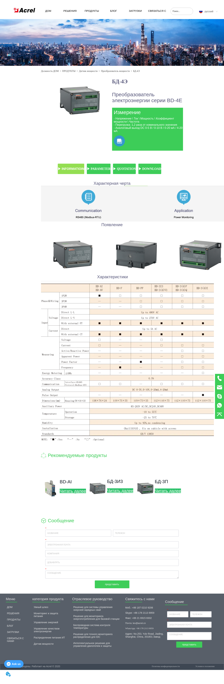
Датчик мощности (88, 71)
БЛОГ (113, 10)
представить (112, 584)
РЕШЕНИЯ (70, 10)
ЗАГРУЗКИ (135, 10)
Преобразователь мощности (115, 71)
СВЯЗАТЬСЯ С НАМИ (157, 14)
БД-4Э (136, 71)
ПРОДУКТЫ (92, 10)
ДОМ (48, 10)
